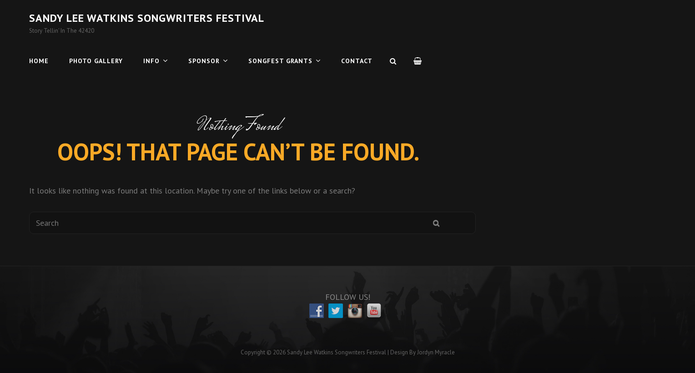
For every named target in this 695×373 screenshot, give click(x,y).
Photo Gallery (96, 61)
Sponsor (204, 61)
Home (39, 61)
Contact (357, 61)
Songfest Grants (280, 61)
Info (151, 61)
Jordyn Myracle (436, 352)
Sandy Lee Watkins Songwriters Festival (146, 18)
